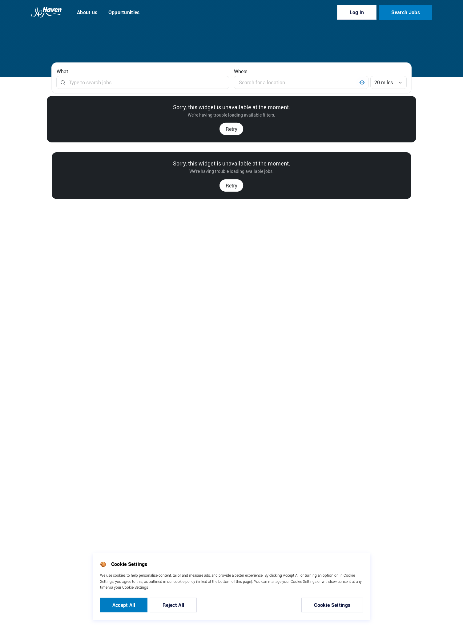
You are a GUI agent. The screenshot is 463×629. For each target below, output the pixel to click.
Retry (231, 128)
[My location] (362, 82)
